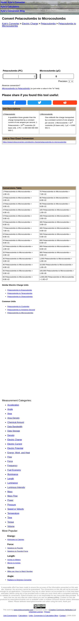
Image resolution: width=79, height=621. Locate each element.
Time (9, 517)
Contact (63, 616)
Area (9, 413)
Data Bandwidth (14, 426)
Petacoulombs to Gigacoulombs (20, 297)
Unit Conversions (10, 616)
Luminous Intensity (16, 487)
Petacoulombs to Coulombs (18, 306)
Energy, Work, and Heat (18, 453)
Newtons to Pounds (15, 548)
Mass (9, 492)
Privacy (47, 612)
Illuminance (12, 474)
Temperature (13, 513)
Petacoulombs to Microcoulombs (20, 313)
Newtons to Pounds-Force (17, 551)
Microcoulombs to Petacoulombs (16, 88)
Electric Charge (14, 440)
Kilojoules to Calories (15, 539)
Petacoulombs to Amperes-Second (21, 310)
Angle (10, 409)
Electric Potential (15, 448)
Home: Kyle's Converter (13, 2)
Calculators (22, 616)
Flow (9, 457)
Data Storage (13, 431)
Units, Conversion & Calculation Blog (43, 616)
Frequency (12, 465)
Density (10, 435)
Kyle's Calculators (10, 7)
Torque (10, 522)
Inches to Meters (14, 560)
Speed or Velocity (15, 509)
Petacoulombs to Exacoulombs (19, 290)
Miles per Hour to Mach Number (20, 571)
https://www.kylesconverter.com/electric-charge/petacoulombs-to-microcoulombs (34, 142)
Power (10, 500)
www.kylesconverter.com (23, 610)
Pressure (11, 505)
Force (10, 461)
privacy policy (53, 597)
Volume (10, 526)
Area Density (13, 418)
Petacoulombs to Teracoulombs (19, 293)
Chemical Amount (15, 422)
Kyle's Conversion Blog (13, 11)
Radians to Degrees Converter (19, 580)
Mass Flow (12, 496)
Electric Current (14, 444)
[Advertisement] (39, 48)
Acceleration (13, 405)
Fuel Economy (14, 470)
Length (10, 478)
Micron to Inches (14, 563)
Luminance (12, 483)
